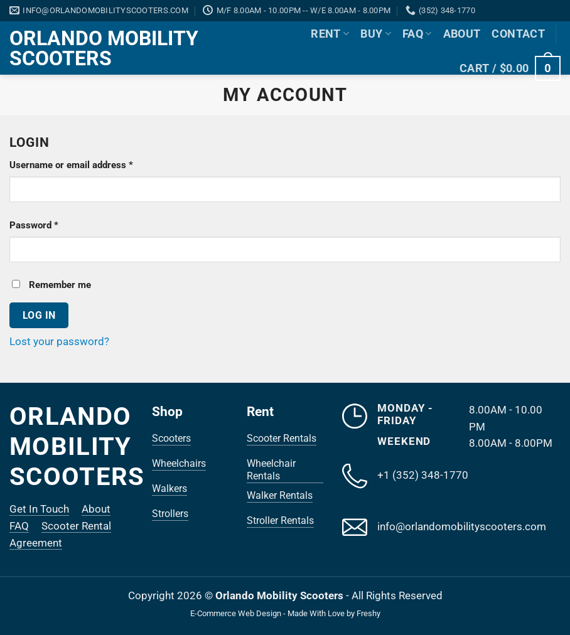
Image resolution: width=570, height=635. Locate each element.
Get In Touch (39, 509)
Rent (330, 34)
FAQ (417, 34)
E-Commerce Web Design (235, 613)
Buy (375, 34)
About (462, 34)
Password (52, 224)
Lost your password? (59, 341)
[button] (510, 68)
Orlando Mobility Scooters (103, 48)
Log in (39, 315)
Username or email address (89, 164)
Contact (518, 34)
